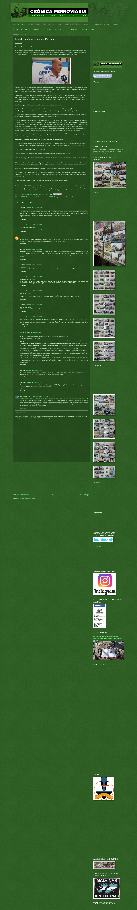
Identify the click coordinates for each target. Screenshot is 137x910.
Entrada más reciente (21, 495)
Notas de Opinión (87, 29)
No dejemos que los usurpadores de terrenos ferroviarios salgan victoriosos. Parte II (107, 638)
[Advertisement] (51, 478)
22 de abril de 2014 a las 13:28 (34, 277)
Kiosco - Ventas (21, 29)
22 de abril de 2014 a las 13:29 (34, 291)
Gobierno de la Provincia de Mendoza (37, 197)
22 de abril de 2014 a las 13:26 (34, 264)
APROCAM (24, 197)
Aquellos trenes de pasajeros (66, 29)
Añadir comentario (21, 412)
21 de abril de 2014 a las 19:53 (34, 225)
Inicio (53, 495)
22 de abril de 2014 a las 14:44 (34, 304)
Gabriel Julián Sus (25, 396)
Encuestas (35, 29)
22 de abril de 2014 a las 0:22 (34, 249)
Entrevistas (47, 29)
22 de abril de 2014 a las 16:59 (34, 370)
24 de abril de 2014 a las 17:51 (39, 396)
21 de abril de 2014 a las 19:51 (34, 207)
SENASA (51, 197)
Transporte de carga (59, 197)
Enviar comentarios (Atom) (28, 498)
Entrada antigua (83, 495)
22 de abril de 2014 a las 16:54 (33, 332)
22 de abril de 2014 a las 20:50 (34, 382)
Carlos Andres (24, 237)
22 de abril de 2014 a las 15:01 (34, 317)
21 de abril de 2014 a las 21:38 (37, 237)
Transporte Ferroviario (72, 197)
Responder (23, 219)
